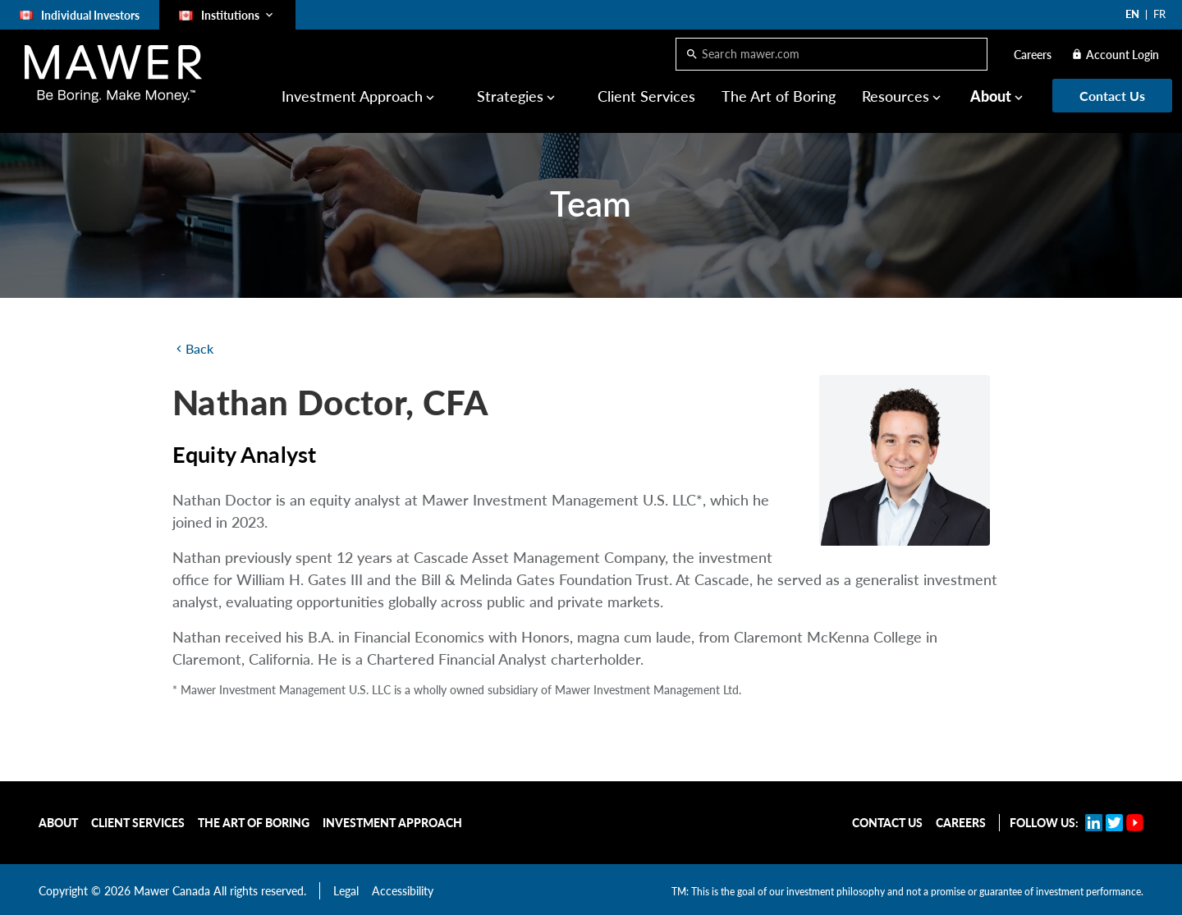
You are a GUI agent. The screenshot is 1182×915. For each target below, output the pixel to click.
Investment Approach (352, 96)
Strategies (510, 96)
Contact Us (887, 823)
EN (1132, 14)
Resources (895, 96)
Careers (1032, 55)
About (990, 96)
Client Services (646, 96)
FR (1159, 14)
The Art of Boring (779, 96)
